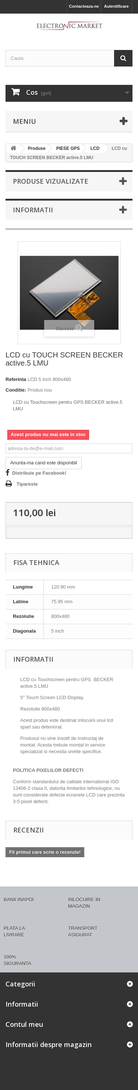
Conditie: (16, 390)
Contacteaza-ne (84, 6)
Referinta (16, 379)
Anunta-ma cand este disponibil (43, 462)
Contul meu (24, 1024)
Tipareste (27, 484)
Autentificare (116, 6)
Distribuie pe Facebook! (39, 473)
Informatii (33, 209)
